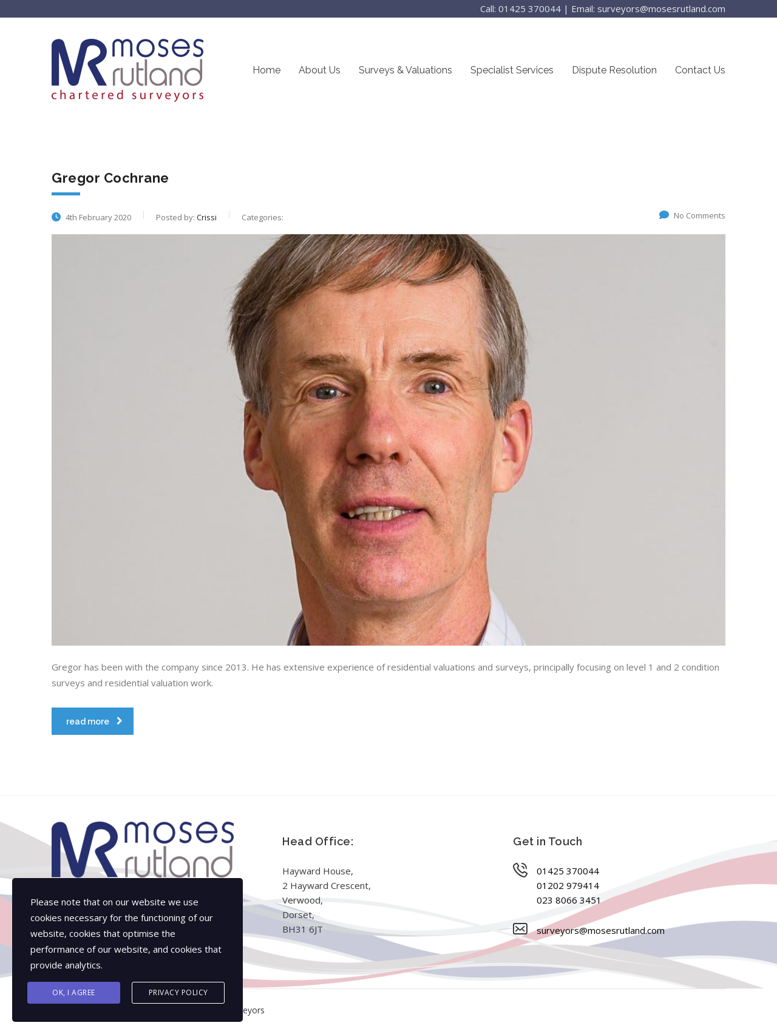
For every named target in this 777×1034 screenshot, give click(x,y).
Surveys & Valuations (405, 70)
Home (266, 70)
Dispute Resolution (614, 70)
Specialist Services (512, 70)
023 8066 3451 (569, 900)
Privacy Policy (178, 992)
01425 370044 (568, 871)
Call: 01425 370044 (520, 8)
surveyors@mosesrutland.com (601, 930)
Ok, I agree (73, 992)
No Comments (692, 215)
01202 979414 (568, 885)
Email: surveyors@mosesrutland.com (648, 8)
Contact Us (700, 70)
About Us (320, 70)
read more (94, 721)
